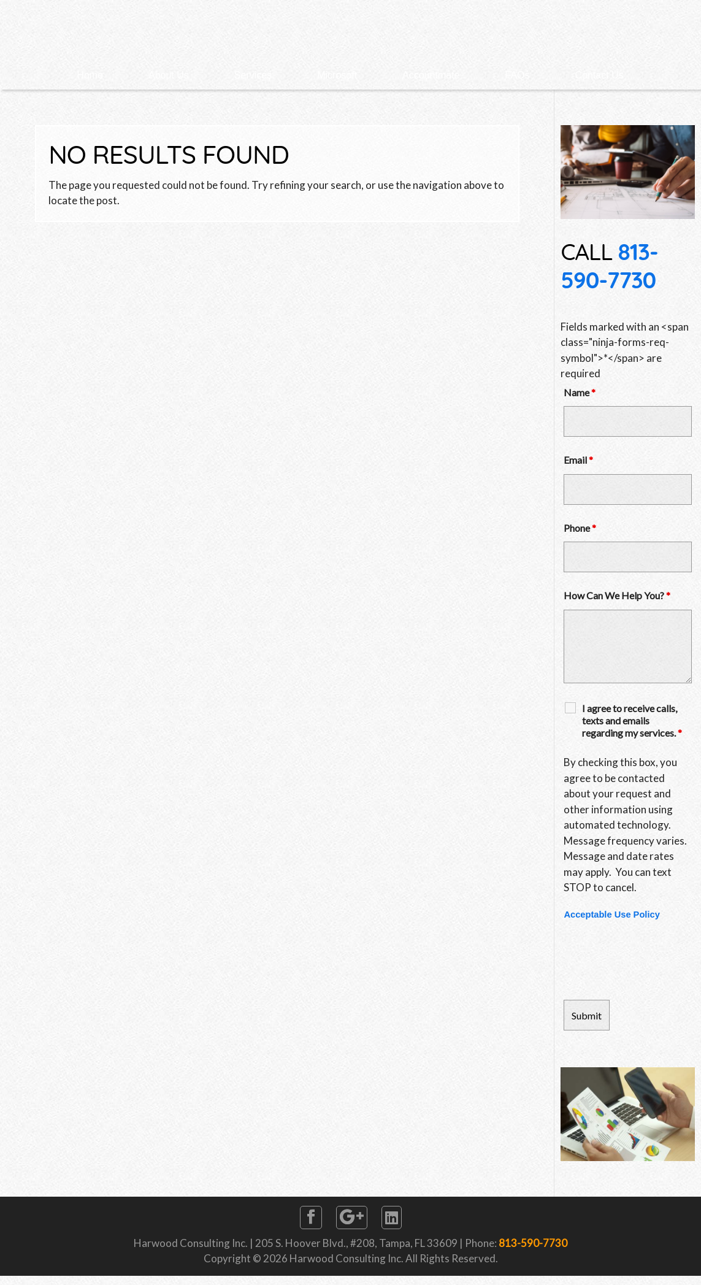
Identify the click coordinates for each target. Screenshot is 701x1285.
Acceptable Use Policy (611, 914)
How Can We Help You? (617, 595)
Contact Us (599, 75)
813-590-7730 (609, 265)
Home (90, 75)
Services (253, 75)
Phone (580, 528)
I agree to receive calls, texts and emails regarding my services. (632, 720)
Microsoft (337, 75)
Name (580, 392)
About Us (168, 75)
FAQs (517, 75)
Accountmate (430, 75)
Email (578, 460)
